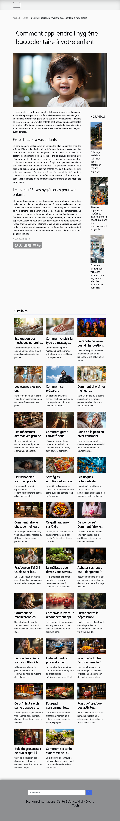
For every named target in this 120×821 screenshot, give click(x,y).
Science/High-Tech (75, 803)
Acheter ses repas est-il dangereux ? (89, 570)
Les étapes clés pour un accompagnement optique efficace (28, 393)
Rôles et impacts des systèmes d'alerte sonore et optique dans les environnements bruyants (99, 218)
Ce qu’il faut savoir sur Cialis (58, 524)
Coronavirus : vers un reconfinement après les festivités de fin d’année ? (60, 619)
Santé (25, 18)
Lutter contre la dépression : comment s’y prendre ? (87, 619)
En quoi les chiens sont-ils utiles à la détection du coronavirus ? (26, 665)
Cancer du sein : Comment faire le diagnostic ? (89, 527)
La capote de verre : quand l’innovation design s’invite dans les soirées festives (90, 347)
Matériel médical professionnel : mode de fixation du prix (59, 665)
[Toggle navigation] (16, 5)
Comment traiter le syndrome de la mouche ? (59, 753)
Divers (89, 801)
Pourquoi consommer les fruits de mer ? (56, 708)
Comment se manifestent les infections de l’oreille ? (28, 619)
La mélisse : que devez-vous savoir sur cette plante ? (58, 572)
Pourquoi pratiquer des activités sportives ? (90, 708)
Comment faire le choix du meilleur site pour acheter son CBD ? (26, 529)
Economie (32, 801)
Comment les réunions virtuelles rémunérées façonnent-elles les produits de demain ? (97, 277)
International (47, 801)
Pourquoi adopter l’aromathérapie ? (89, 660)
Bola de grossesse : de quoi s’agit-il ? (27, 751)
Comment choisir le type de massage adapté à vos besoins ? (59, 345)
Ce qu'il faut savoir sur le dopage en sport (26, 708)
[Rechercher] (56, 792)
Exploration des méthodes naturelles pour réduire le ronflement (28, 345)
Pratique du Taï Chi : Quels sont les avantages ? (27, 572)
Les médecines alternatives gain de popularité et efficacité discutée (27, 438)
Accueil (16, 18)
